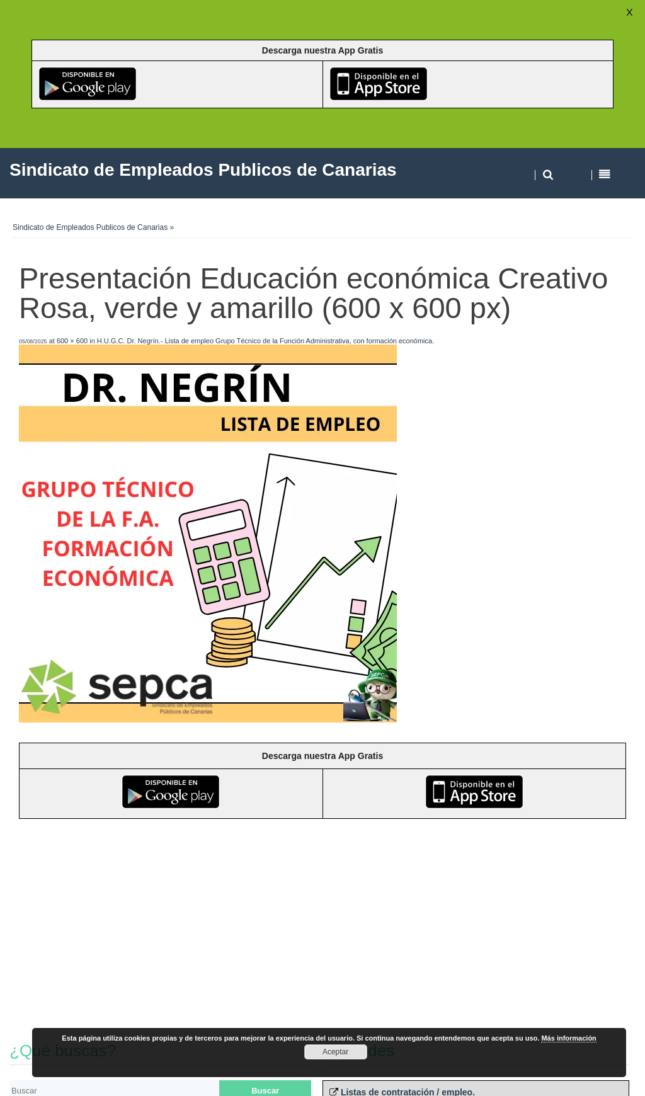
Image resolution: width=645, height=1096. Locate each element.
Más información (568, 1038)
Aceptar (335, 1051)
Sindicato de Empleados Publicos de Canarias (90, 227)
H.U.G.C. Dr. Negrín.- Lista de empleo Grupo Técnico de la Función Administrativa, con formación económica (264, 341)
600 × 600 (72, 341)
